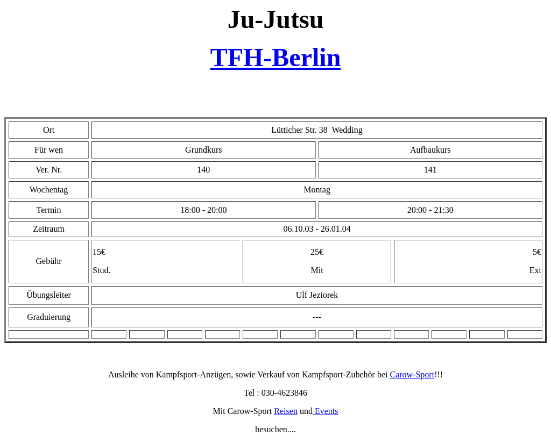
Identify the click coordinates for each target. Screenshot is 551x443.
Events (325, 411)
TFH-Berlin (275, 57)
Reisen (286, 411)
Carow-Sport (412, 374)
